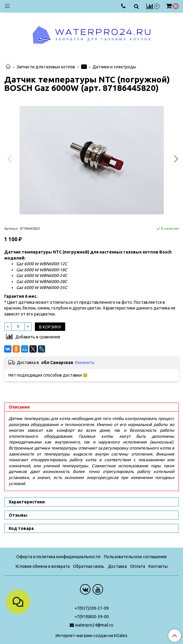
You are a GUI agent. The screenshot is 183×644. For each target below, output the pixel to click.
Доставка (117, 566)
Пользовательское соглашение (135, 556)
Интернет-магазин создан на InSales (91, 635)
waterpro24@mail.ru (94, 625)
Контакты (158, 566)
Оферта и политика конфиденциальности (58, 556)
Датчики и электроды (114, 66)
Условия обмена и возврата (42, 566)
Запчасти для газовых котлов (46, 66)
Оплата (137, 566)
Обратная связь (88, 566)
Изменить (85, 362)
